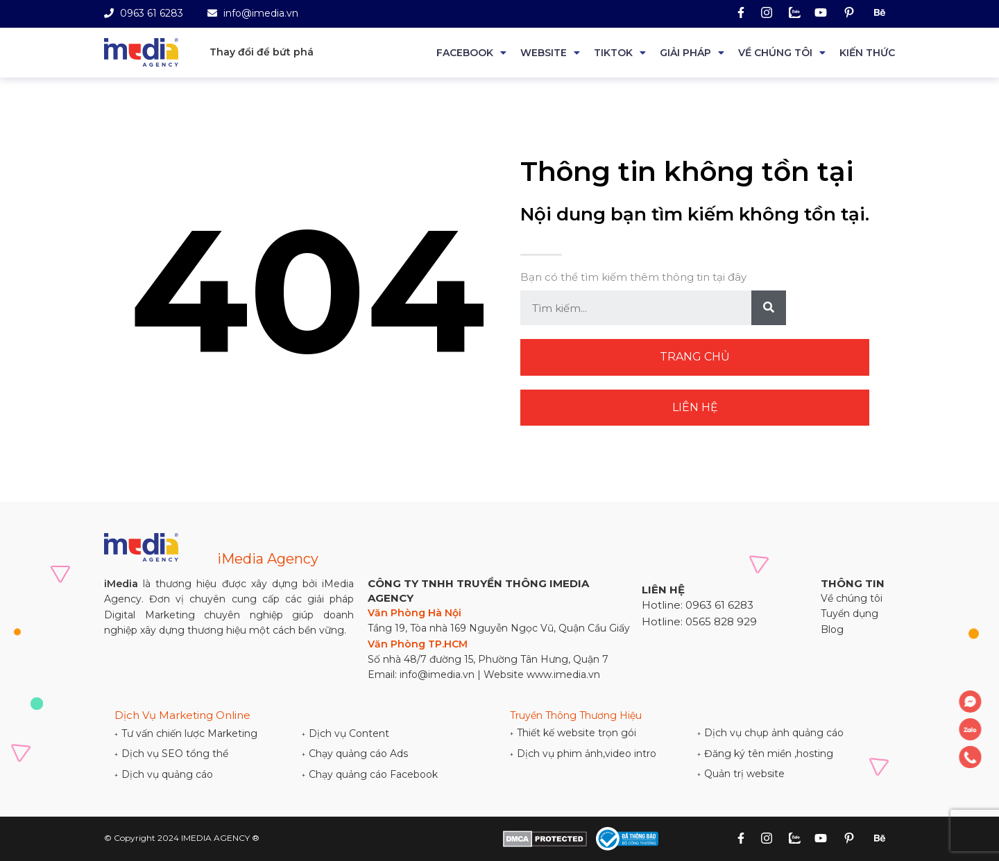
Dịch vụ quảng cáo (163, 774)
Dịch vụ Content (345, 733)
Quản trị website (741, 773)
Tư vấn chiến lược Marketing (185, 733)
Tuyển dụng (849, 613)
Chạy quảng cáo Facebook (370, 774)
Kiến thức (867, 52)
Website (543, 52)
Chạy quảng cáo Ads (355, 753)
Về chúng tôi (775, 52)
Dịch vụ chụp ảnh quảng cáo (770, 733)
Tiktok (613, 52)
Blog (832, 629)
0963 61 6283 (143, 13)
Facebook (464, 52)
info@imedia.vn (252, 13)
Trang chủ (695, 356)
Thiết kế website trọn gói (573, 733)
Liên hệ (695, 407)
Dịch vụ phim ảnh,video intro (583, 753)
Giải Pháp (685, 52)
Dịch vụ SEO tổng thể (171, 753)
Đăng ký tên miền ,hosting (765, 753)
